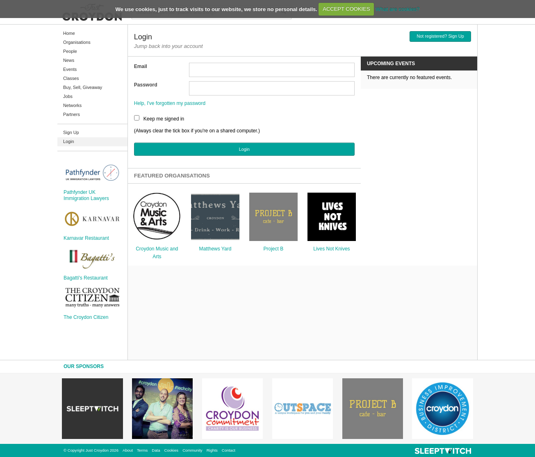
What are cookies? (398, 9)
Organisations (77, 42)
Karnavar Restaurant (86, 238)
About (128, 450)
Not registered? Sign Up (440, 36)
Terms (142, 450)
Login (68, 141)
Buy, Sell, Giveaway (82, 87)
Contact (228, 450)
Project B (274, 249)
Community (192, 450)
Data (156, 450)
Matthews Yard (215, 249)
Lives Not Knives (331, 249)
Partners (71, 114)
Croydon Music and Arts (157, 252)
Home (69, 33)
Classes (71, 78)
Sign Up (71, 132)
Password (145, 85)
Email (140, 66)
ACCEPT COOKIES (346, 9)
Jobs (68, 96)
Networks (72, 105)
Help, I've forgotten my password (169, 103)
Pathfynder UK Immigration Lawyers (86, 195)
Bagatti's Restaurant (86, 278)
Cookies (171, 450)
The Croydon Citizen (86, 317)
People (70, 51)
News (68, 60)
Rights (212, 450)
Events (70, 69)
